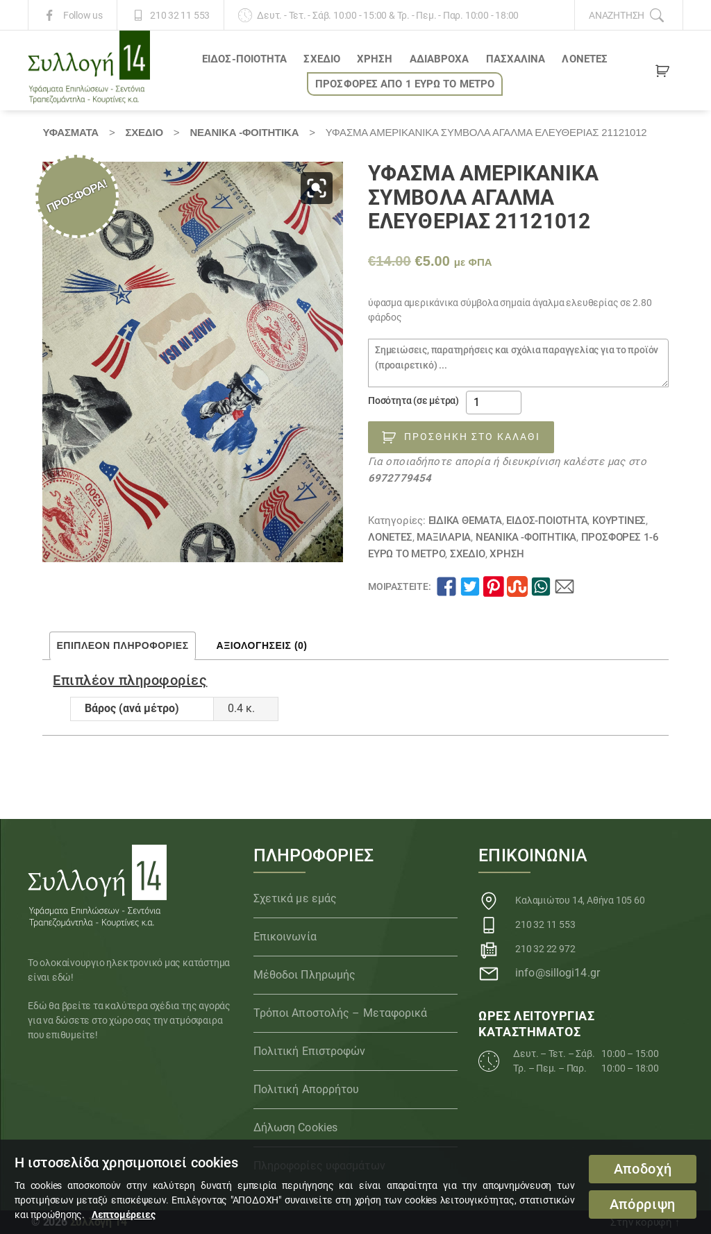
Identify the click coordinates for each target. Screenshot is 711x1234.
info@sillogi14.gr (557, 972)
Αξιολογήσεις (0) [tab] (262, 645)
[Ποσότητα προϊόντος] (493, 402)
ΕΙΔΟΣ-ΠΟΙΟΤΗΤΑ (244, 59)
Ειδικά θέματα (465, 520)
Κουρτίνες (619, 520)
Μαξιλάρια (444, 537)
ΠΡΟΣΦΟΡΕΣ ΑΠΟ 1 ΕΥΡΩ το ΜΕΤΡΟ (404, 84)
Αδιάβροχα (439, 59)
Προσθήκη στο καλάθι (472, 436)
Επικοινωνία (285, 936)
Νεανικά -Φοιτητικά (244, 132)
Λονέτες (585, 59)
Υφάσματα (70, 132)
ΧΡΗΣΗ (375, 59)
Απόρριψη (643, 1204)
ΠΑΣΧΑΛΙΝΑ (516, 59)
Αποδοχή (643, 1169)
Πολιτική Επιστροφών (309, 1051)
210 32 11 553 (180, 15)
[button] (317, 188)
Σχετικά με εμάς (295, 898)
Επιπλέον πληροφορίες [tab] (122, 645)
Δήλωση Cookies (295, 1127)
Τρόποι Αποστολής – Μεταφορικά (340, 1013)
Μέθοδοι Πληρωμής (304, 974)
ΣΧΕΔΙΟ (321, 59)
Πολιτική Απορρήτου (306, 1089)
